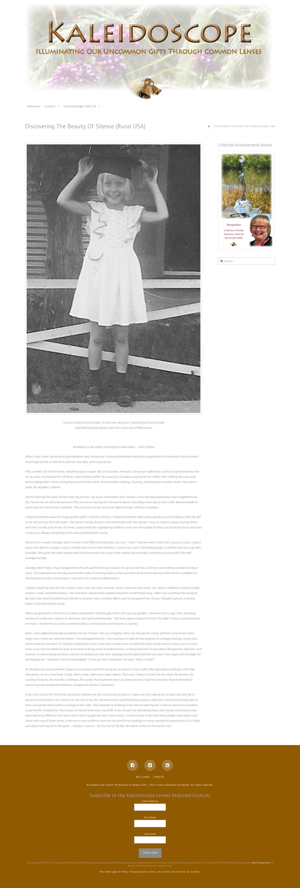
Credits (159, 776)
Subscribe (150, 852)
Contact (50, 106)
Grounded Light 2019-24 (80, 106)
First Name (150, 817)
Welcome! (33, 106)
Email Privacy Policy (261, 862)
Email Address (150, 801)
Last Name (150, 834)
